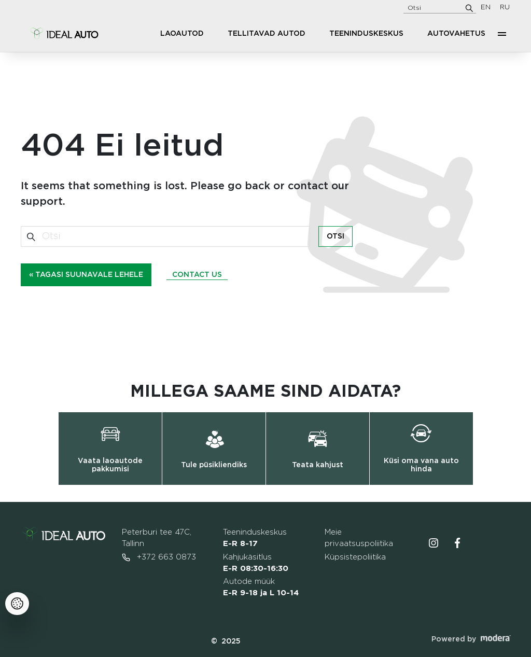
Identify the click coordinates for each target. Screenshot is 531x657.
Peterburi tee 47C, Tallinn (156, 538)
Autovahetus (456, 33)
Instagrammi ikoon (433, 543)
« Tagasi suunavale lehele (86, 274)
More (502, 34)
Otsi (335, 236)
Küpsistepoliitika (355, 557)
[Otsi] (469, 7)
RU (505, 7)
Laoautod (182, 33)
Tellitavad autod (266, 33)
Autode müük (261, 587)
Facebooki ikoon (457, 543)
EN (486, 7)
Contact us (197, 274)
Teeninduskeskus (366, 33)
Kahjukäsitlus (255, 562)
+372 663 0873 (159, 557)
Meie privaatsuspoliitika (359, 538)
